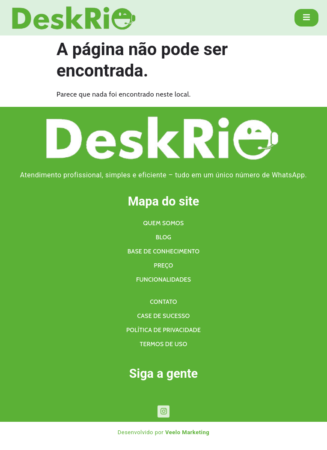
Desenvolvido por (164, 432)
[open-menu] (306, 17)
